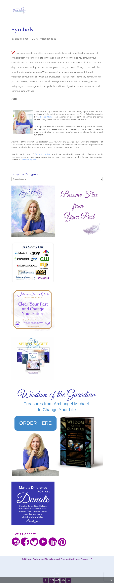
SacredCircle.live (42, 154)
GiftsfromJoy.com (29, 159)
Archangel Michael (45, 117)
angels (19, 39)
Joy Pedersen (35, 559)
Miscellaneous (48, 39)
